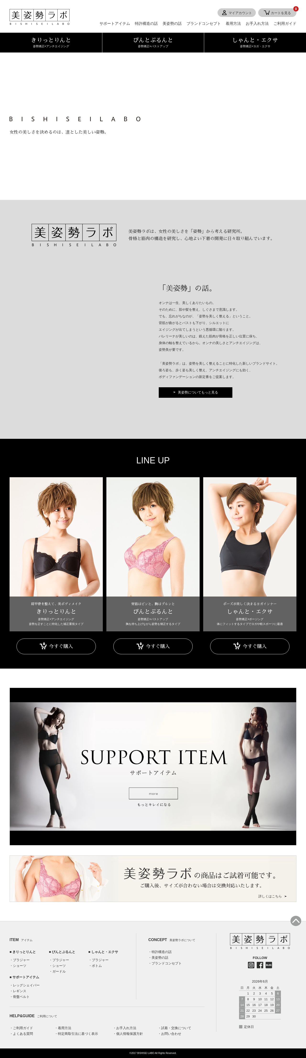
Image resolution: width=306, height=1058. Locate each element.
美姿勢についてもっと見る (198, 392)
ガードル (59, 971)
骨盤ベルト (21, 997)
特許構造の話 (146, 23)
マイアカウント (240, 13)
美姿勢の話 (172, 23)
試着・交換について (176, 1028)
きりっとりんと (24, 952)
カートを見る (283, 11)
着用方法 (233, 23)
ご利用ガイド (284, 23)
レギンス (19, 991)
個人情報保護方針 (129, 1034)
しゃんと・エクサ (104, 952)
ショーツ (19, 966)
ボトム (97, 966)
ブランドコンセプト (203, 23)
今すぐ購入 (61, 646)
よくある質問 (23, 1034)
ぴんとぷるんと (63, 952)
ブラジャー (21, 960)
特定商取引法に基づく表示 (78, 1034)
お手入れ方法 (257, 23)
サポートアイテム (114, 23)
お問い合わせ (171, 1034)
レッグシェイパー (26, 985)
